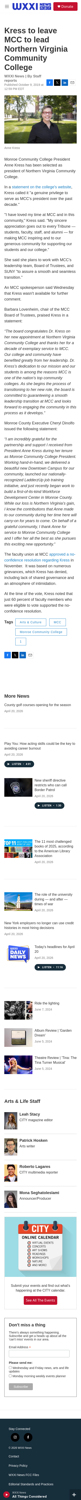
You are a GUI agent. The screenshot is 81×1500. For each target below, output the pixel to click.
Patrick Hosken (33, 1140)
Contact (14, 1456)
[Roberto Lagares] (10, 1173)
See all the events (40, 1300)
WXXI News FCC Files (24, 1475)
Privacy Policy (18, 1465)
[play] (6, 1494)
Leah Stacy (29, 1114)
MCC (57, 622)
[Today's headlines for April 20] (18, 954)
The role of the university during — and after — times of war (53, 899)
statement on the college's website (41, 187)
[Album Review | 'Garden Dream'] (18, 1037)
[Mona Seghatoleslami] (10, 1199)
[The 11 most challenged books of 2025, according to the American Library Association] (18, 848)
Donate (67, 6)
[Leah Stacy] (10, 1120)
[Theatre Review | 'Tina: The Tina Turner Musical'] (18, 1064)
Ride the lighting (47, 1003)
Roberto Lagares (34, 1166)
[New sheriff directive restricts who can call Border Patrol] (18, 787)
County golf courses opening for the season (37, 705)
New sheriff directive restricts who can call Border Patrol (51, 785)
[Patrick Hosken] (10, 1147)
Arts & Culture (31, 622)
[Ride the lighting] (18, 1010)
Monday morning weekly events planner (39, 1376)
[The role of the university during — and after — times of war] (18, 901)
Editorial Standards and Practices (31, 1484)
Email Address (20, 1347)
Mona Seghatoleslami (39, 1193)
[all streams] (75, 1494)
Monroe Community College (41, 632)
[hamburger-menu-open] (6, 6)
